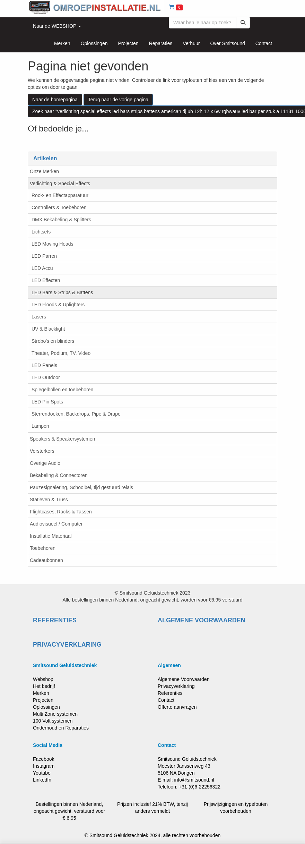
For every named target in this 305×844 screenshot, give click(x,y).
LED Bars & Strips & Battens (62, 292)
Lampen (40, 426)
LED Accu (42, 268)
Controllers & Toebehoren (59, 207)
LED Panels (44, 365)
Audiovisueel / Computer (56, 524)
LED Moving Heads (52, 244)
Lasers (39, 316)
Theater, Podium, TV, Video (61, 353)
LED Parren (44, 256)
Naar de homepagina (55, 99)
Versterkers (42, 451)
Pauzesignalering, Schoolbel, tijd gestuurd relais (81, 487)
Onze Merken (44, 171)
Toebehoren (42, 548)
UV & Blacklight (48, 329)
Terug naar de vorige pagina (118, 99)
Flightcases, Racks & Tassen (61, 511)
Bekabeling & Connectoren (59, 475)
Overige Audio (45, 463)
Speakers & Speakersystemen (62, 439)
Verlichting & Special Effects (60, 183)
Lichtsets (41, 232)
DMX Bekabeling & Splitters (61, 219)
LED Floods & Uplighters (58, 304)
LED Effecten (46, 280)
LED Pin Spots (47, 401)
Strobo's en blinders (53, 341)
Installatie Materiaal (51, 536)
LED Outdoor (46, 377)
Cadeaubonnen (46, 560)
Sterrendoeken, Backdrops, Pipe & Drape (76, 414)
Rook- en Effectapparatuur (60, 195)
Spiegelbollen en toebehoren (62, 389)
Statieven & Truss (49, 499)
